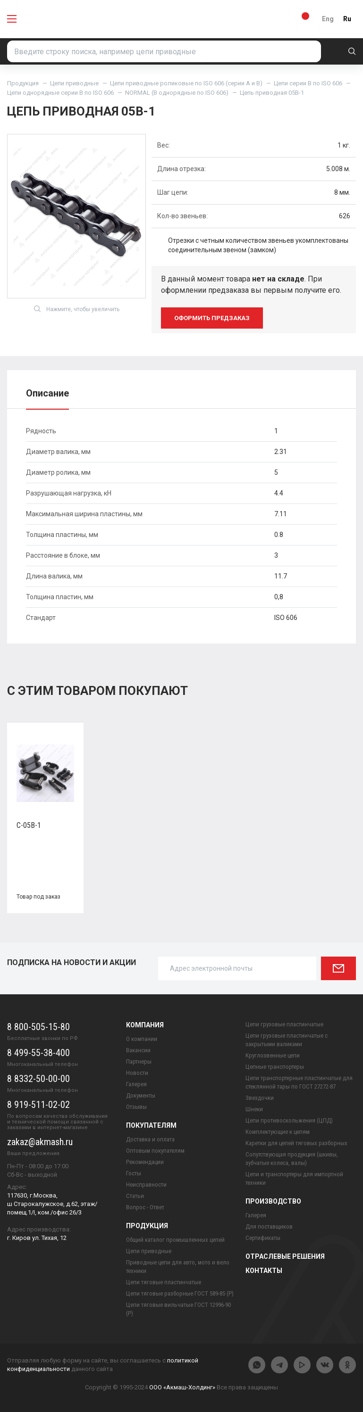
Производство (273, 1201)
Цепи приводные (74, 83)
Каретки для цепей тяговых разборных (296, 1143)
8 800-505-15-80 (38, 1026)
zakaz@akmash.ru (40, 1142)
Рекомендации (145, 1161)
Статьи (135, 1195)
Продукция (23, 83)
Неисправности (146, 1184)
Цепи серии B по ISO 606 (308, 83)
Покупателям (151, 1125)
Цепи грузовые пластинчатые (284, 1024)
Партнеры (139, 1061)
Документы (140, 1095)
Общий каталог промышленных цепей (175, 1239)
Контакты (263, 1270)
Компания (145, 1025)
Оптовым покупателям (155, 1150)
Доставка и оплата (150, 1139)
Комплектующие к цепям (277, 1131)
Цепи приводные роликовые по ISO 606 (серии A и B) (186, 83)
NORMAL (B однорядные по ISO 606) (176, 92)
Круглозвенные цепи (272, 1055)
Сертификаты (262, 1237)
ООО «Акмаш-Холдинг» (182, 1387)
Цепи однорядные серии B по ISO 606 (60, 92)
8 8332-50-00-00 (38, 1078)
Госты (133, 1173)
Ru (347, 19)
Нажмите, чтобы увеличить (76, 309)
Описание (47, 393)
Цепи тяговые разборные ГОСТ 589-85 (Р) (180, 1293)
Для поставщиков (269, 1226)
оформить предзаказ (212, 318)
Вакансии (138, 1050)
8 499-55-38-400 (38, 1052)
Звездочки (259, 1097)
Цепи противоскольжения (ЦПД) (289, 1120)
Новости (137, 1072)
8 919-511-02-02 (38, 1104)
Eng (328, 19)
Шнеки (254, 1109)
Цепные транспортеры (274, 1066)
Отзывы (136, 1106)
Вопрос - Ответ (145, 1207)
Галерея (136, 1084)
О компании (141, 1038)
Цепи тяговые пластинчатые (163, 1282)
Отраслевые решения (285, 1256)
